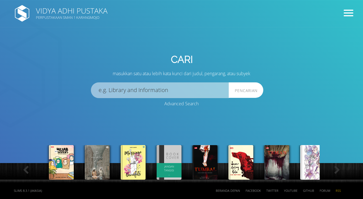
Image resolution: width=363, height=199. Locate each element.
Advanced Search (181, 104)
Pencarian (246, 90)
